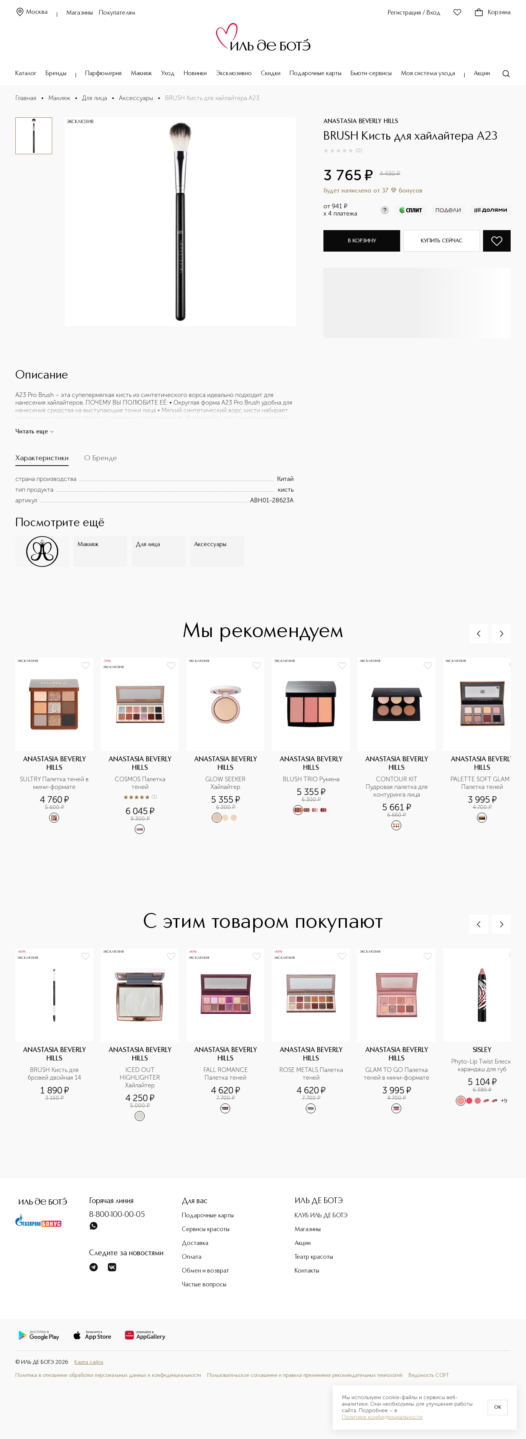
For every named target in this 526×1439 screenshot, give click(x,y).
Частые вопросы (204, 1285)
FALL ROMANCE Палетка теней (226, 1073)
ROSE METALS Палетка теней (312, 1073)
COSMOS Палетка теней (141, 782)
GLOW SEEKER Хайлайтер (226, 782)
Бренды (56, 74)
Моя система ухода (428, 74)
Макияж (141, 74)
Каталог (25, 74)
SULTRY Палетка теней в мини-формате (54, 782)
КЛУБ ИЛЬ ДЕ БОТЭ (321, 1216)
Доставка (195, 1243)
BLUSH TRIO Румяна (311, 779)
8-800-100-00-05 (117, 1215)
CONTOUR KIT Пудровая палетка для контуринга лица (397, 786)
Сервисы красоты (205, 1230)
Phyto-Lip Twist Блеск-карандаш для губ (482, 1065)
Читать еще (34, 432)
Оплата (191, 1257)
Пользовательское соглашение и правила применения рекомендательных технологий (304, 1375)
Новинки (195, 74)
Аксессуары (136, 98)
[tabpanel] (154, 489)
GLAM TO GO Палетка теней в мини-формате (396, 1073)
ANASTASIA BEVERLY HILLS (360, 122)
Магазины (79, 13)
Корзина (492, 12)
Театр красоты (314, 1257)
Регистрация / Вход (414, 13)
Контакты (307, 1271)
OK (497, 1407)
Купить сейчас (442, 241)
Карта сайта (88, 1362)
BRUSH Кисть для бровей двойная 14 (54, 1073)
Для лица (94, 98)
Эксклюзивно (234, 74)
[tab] (42, 460)
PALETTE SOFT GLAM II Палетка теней (483, 782)
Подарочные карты (315, 74)
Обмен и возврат (205, 1271)
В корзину (362, 241)
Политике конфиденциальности (382, 1417)
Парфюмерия (103, 74)
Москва (31, 12)
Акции (482, 74)
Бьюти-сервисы (371, 74)
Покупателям (117, 13)
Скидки (270, 74)
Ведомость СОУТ (429, 1375)
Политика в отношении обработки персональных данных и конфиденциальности (108, 1375)
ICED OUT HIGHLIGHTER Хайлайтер (141, 1077)
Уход (168, 74)
